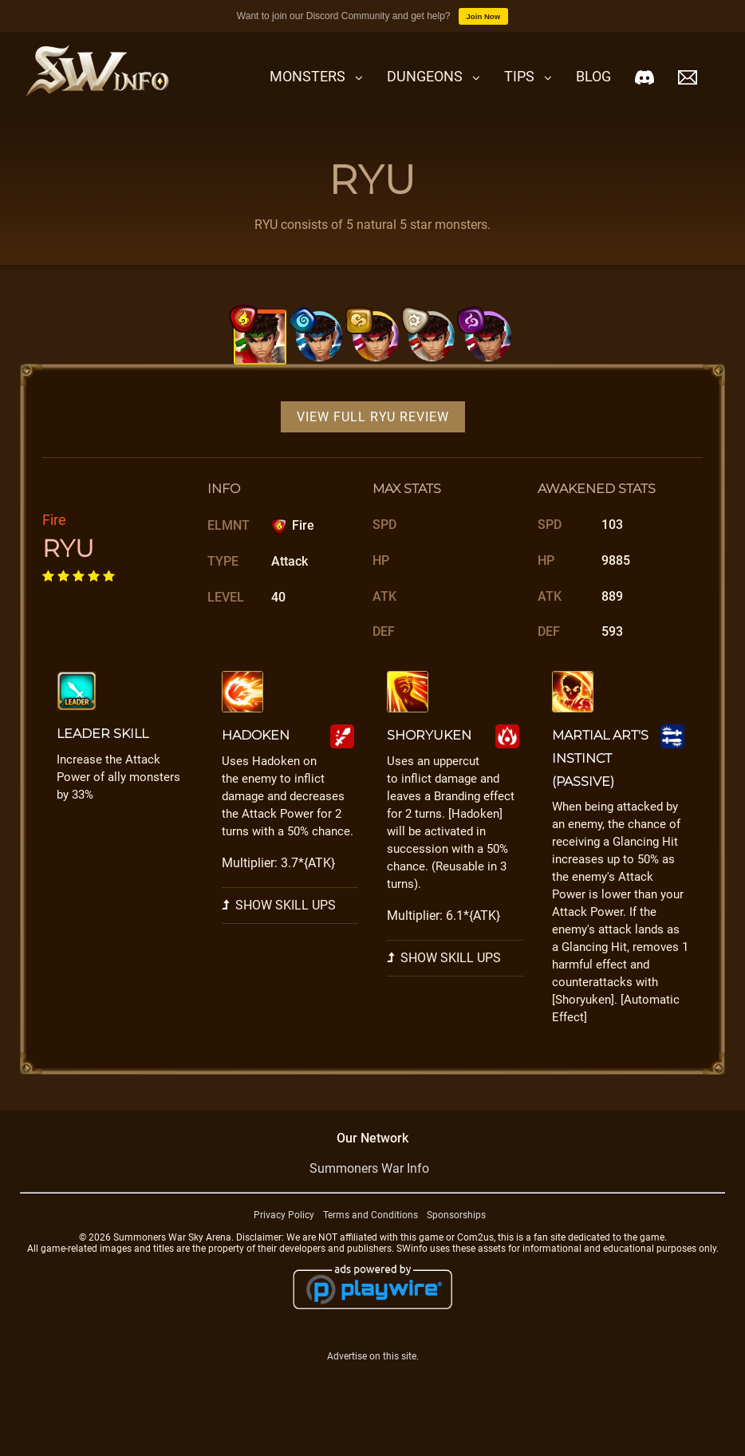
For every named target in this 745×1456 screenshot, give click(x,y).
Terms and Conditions (370, 1246)
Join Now (484, 16)
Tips (519, 76)
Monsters (307, 76)
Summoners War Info (369, 1199)
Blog (593, 76)
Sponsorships (456, 1246)
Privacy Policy (284, 1246)
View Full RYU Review (373, 448)
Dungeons (425, 76)
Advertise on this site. (373, 1386)
